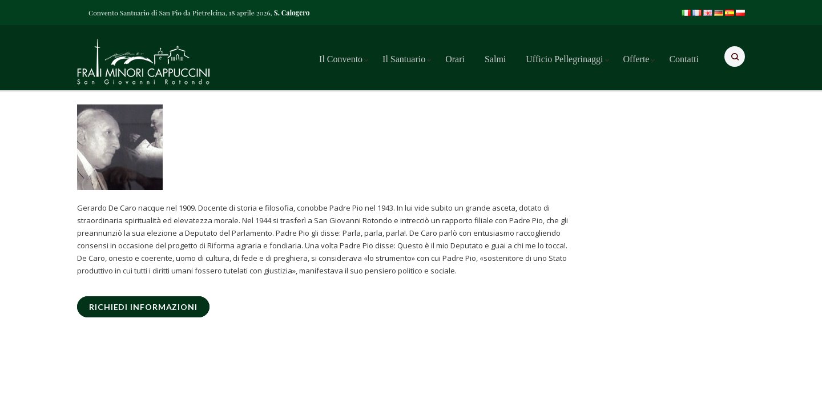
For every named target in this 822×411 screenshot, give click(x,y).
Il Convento (340, 59)
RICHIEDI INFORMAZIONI (143, 307)
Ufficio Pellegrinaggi (564, 59)
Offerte (636, 59)
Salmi (495, 59)
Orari (455, 59)
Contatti (684, 59)
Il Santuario (403, 59)
